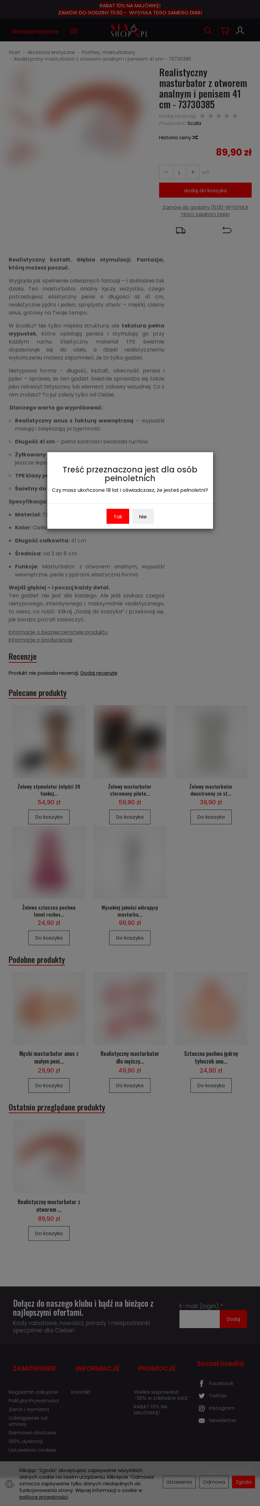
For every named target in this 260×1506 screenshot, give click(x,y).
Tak (118, 516)
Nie (143, 516)
